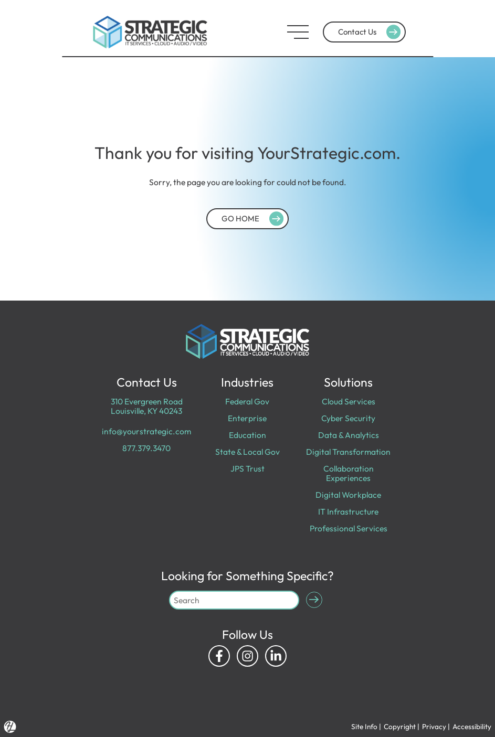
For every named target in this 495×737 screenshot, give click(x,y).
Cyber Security (348, 418)
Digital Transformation (348, 451)
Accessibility (471, 726)
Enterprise (247, 418)
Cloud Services (348, 401)
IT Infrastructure (348, 511)
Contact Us (371, 32)
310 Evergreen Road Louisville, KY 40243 (147, 406)
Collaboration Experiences (348, 473)
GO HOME (254, 218)
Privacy (434, 726)
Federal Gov (247, 401)
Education (247, 435)
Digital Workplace (348, 494)
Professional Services (348, 528)
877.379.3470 (146, 448)
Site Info (364, 726)
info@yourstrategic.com (146, 431)
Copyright (400, 726)
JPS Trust (247, 468)
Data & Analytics (348, 435)
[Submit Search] (314, 600)
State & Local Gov (247, 451)
